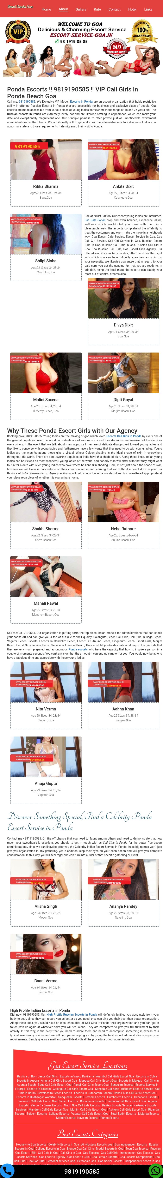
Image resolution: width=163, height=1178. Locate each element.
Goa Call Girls (109, 1152)
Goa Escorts (91, 1152)
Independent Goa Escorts (136, 1152)
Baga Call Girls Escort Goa (54, 1084)
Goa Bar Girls (35, 1161)
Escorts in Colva (146, 1076)
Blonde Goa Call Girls (80, 1148)
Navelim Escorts (87, 1117)
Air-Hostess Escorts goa (96, 1144)
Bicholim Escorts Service (137, 1088)
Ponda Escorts (109, 1117)
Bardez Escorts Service (117, 1105)
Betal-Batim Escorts (123, 1113)
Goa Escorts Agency (52, 1157)
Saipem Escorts (37, 1113)
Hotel (132, 9)
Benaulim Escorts (122, 1084)
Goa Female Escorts (105, 1157)
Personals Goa (86, 1161)
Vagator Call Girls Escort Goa (89, 1113)
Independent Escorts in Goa (142, 1161)
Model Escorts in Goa (110, 1148)
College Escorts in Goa (50, 1148)
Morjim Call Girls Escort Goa (88, 1109)
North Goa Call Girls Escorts (82, 1105)
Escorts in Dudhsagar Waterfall (36, 1097)
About (63, 9)
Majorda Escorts (148, 1113)
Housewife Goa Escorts (31, 1144)
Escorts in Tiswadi (39, 1088)
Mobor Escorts (65, 1117)
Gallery (81, 9)
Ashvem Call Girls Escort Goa (127, 1109)
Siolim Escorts (68, 1101)
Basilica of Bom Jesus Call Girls (37, 1076)
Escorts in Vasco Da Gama (77, 1076)
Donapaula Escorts (92, 1101)
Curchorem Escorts (119, 1097)
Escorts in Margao (130, 1080)
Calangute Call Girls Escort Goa (73, 1088)
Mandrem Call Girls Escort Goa (48, 1109)
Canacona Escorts (146, 1097)
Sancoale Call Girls (107, 1088)
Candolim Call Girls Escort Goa (126, 1101)
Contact (114, 9)
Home (46, 9)
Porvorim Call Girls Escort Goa (37, 1101)
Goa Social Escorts (110, 1161)
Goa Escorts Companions (136, 1157)
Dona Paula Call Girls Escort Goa (135, 1093)
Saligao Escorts (59, 1113)
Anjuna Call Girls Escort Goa (59, 1080)
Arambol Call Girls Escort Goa (115, 1076)
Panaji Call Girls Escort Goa (91, 1084)
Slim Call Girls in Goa (45, 1152)
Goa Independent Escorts (130, 1144)
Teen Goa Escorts (137, 1148)
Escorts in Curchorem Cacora (93, 1093)
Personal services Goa (60, 1161)
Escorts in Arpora (28, 1080)
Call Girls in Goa (71, 1152)
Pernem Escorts (94, 1097)
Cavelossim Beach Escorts (55, 1093)
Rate (97, 9)
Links (148, 9)
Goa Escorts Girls (78, 1157)
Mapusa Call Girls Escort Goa (98, 1080)
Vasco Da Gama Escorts (46, 1105)
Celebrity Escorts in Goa (63, 1144)
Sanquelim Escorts (70, 1097)
